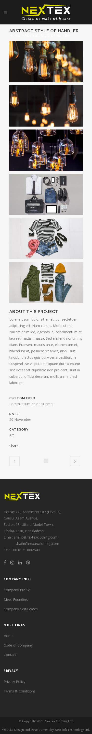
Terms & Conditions (20, 691)
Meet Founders (16, 599)
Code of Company (18, 645)
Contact (10, 654)
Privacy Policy (14, 681)
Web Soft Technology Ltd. (72, 730)
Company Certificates (21, 609)
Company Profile (17, 590)
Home (14, 35)
